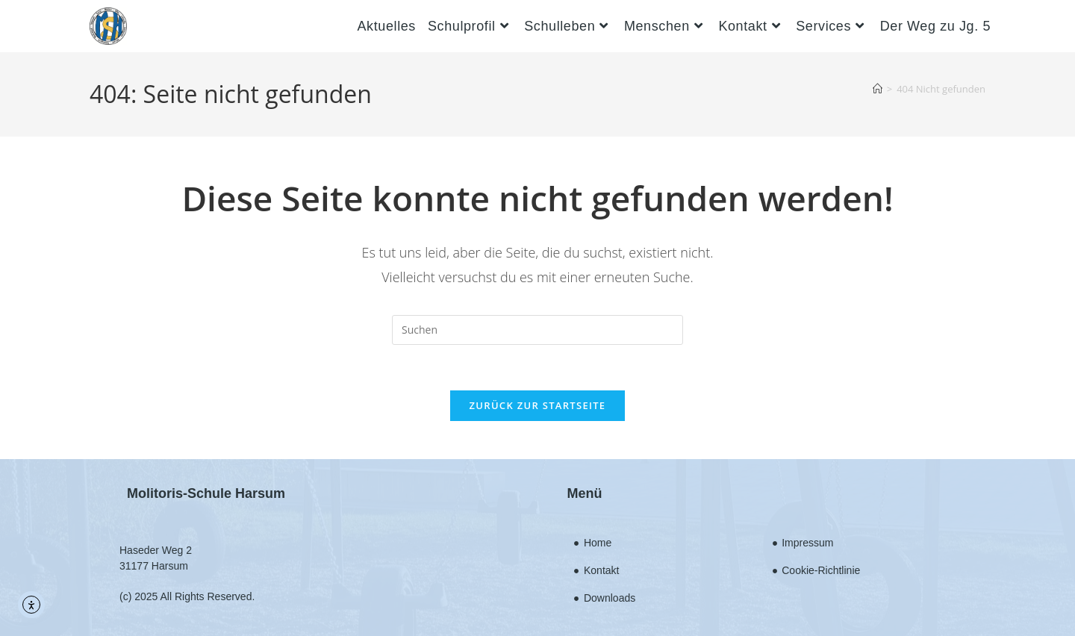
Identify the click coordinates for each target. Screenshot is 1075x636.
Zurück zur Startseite (538, 405)
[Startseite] (877, 89)
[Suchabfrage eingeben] (537, 330)
